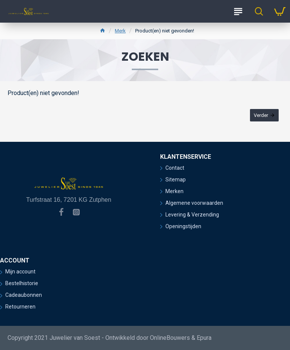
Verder (261, 115)
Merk (120, 31)
